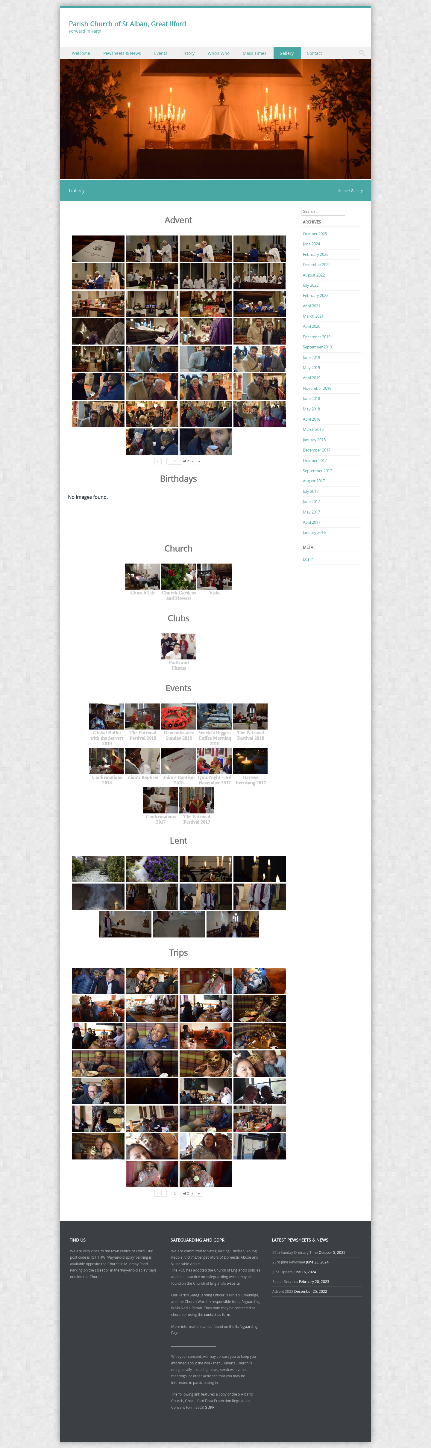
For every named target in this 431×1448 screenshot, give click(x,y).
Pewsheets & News (122, 53)
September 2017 (317, 470)
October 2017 (315, 460)
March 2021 (313, 316)
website (233, 1283)
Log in (308, 559)
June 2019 (311, 357)
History (187, 53)
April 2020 (311, 326)
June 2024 (311, 244)
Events (160, 53)
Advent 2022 (282, 1291)
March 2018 (313, 429)
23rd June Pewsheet (288, 1262)
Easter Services (285, 1281)
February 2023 (315, 254)
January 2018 (314, 440)
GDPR (209, 1407)
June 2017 (311, 501)
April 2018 (311, 419)
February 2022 (315, 295)
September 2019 (317, 347)
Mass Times (254, 53)
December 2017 (316, 450)
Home (343, 190)
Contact (314, 53)
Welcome (81, 53)
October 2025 (315, 233)
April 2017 (311, 522)
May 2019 (311, 367)
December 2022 (316, 264)
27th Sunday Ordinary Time (295, 1252)
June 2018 (311, 398)
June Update (282, 1271)
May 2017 (311, 512)
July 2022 (310, 285)
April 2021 (311, 306)
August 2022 (314, 275)
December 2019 (316, 336)
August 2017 (314, 481)
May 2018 (311, 409)
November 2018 (317, 388)
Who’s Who (219, 53)
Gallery (287, 53)
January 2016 (314, 532)
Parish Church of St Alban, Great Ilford (127, 23)
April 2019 (311, 378)
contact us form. (218, 1314)
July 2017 (310, 491)
